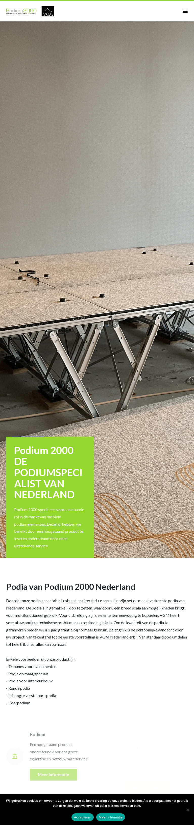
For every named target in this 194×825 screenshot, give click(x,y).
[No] (187, 809)
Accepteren (82, 817)
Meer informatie (111, 817)
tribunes (27, 644)
